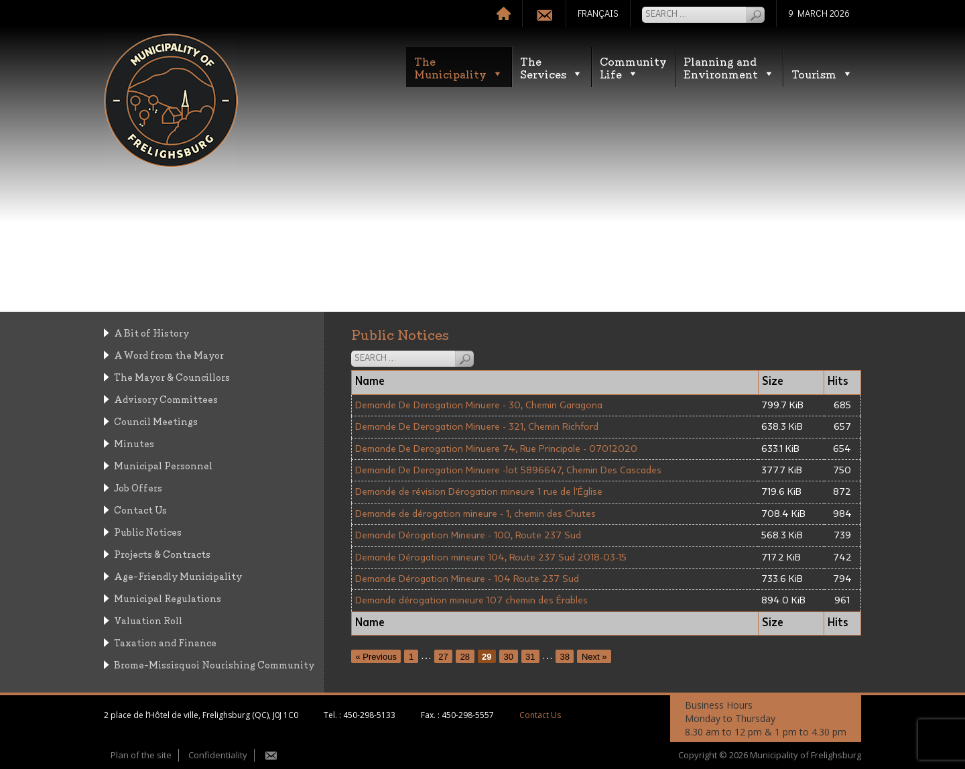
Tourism (822, 73)
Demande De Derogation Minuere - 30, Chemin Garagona (478, 405)
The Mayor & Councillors (172, 376)
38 (565, 656)
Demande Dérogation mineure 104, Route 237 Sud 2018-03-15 (491, 557)
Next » (594, 656)
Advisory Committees (166, 398)
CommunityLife (633, 67)
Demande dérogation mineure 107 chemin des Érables (471, 600)
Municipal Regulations (167, 597)
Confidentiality (217, 755)
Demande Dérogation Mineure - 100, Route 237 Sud (468, 535)
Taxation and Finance (165, 642)
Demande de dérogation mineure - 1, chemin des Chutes (475, 514)
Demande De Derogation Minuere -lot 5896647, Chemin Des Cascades (508, 470)
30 (508, 656)
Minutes (134, 442)
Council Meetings (156, 420)
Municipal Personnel (163, 465)
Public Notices (148, 531)
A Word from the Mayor (169, 354)
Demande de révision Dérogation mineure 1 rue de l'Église (478, 492)
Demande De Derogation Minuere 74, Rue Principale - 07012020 (496, 449)
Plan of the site (141, 755)
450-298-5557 (468, 715)
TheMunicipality (458, 67)
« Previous (376, 656)
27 (443, 656)
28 (465, 656)
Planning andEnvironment (729, 67)
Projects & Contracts (162, 553)
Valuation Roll (148, 619)
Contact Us (140, 509)
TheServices (551, 67)
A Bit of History (151, 332)
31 (530, 656)
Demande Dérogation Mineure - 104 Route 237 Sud (467, 579)
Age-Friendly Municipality (178, 575)
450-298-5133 (369, 715)
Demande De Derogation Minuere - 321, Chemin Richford (476, 427)
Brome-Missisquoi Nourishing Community (214, 664)
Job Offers (138, 487)
